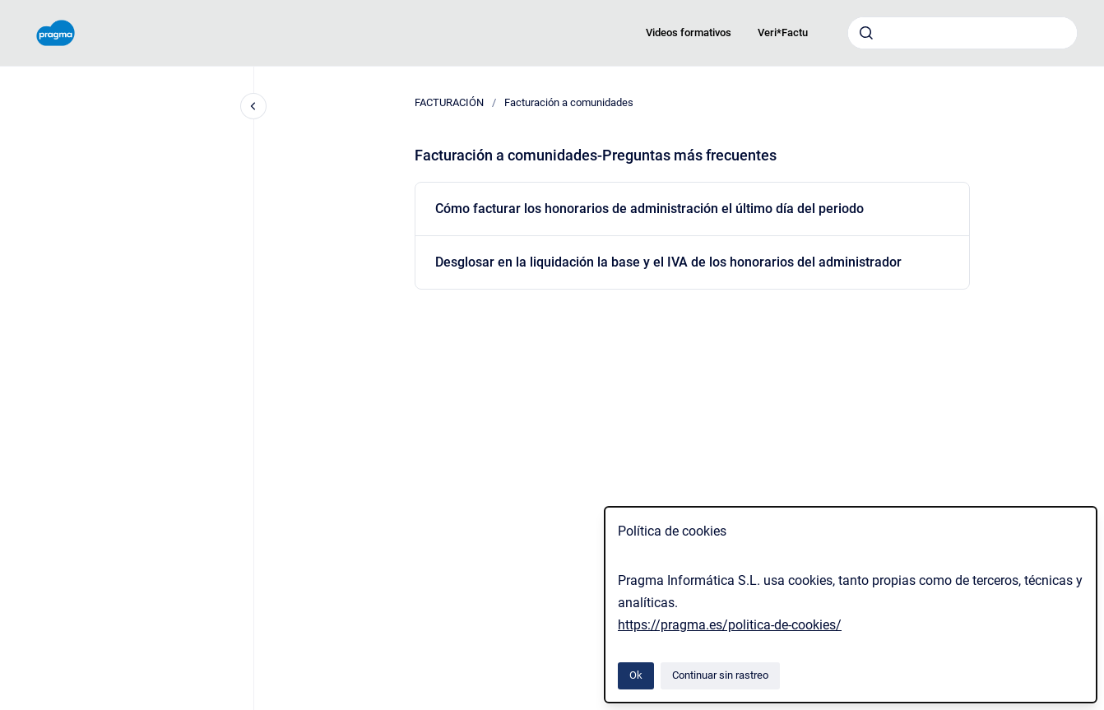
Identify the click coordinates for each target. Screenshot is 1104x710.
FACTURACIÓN (449, 102)
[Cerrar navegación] (253, 106)
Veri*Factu (783, 32)
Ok (635, 675)
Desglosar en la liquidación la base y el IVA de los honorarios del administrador (668, 262)
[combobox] (962, 33)
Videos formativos (688, 32)
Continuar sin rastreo (720, 675)
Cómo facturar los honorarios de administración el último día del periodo (649, 208)
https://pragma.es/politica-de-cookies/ (730, 625)
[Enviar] (866, 33)
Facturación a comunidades (568, 102)
